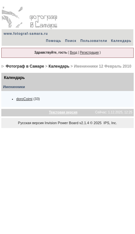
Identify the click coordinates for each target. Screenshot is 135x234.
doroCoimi (24, 99)
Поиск (70, 41)
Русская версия (31, 123)
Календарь (121, 41)
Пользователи (93, 41)
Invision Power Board (61, 123)
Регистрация (89, 52)
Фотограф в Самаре (25, 66)
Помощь (53, 41)
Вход (73, 52)
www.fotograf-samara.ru (26, 33)
